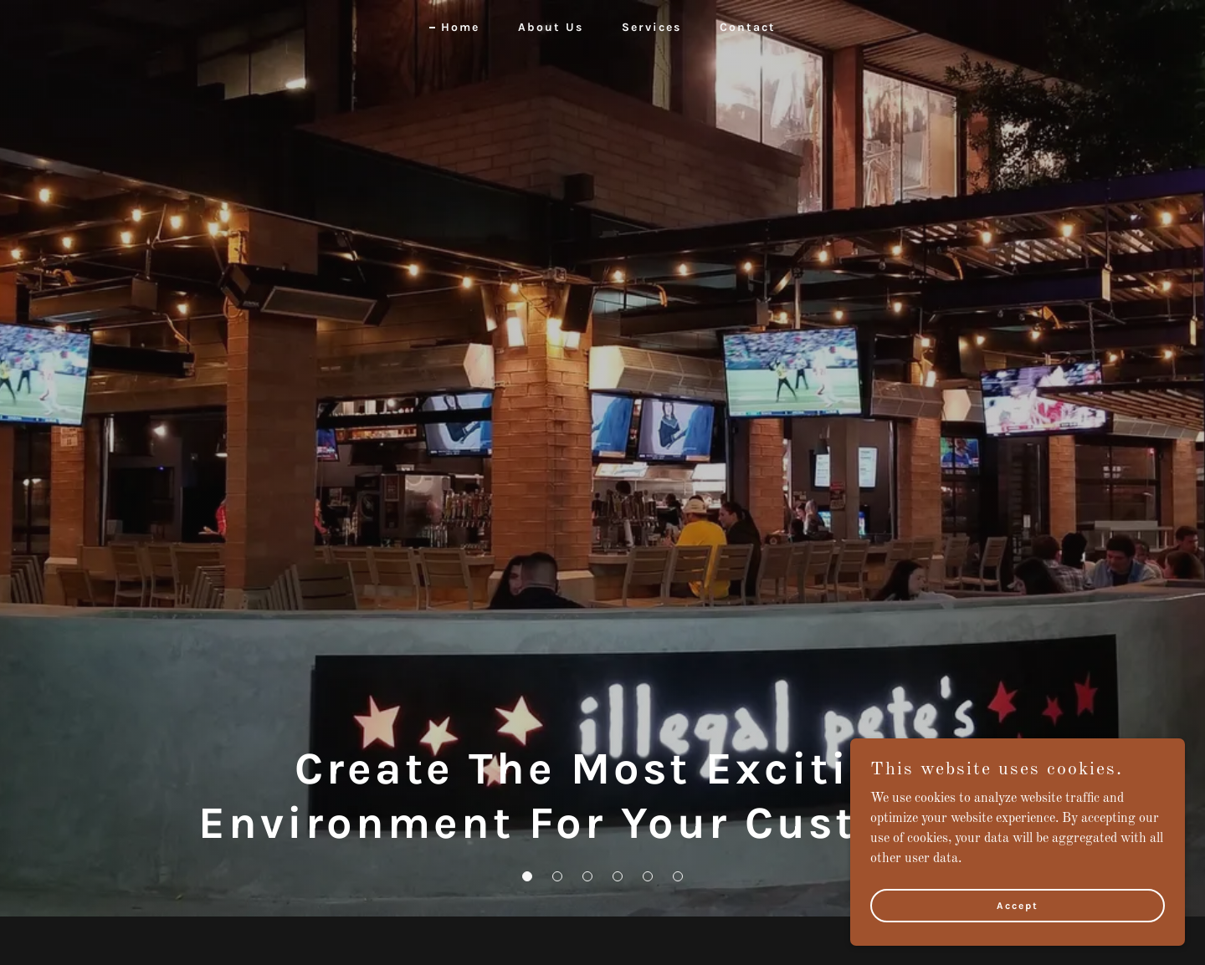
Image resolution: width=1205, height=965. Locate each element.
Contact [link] (748, 27)
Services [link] (651, 27)
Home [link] (460, 27)
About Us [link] (550, 27)
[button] (527, 876)
